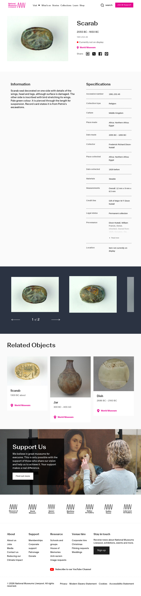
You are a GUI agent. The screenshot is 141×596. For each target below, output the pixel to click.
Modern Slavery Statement (83, 584)
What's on (46, 5)
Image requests (58, 560)
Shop (82, 5)
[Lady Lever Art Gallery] (127, 509)
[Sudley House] (108, 509)
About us (11, 541)
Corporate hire (79, 541)
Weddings (77, 552)
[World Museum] (32, 509)
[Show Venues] (39, 6)
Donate (32, 556)
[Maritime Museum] (70, 509)
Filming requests (80, 548)
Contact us (12, 552)
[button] (35, 296)
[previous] (15, 319)
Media (10, 548)
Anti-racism (56, 556)
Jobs (9, 544)
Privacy (63, 584)
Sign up (101, 550)
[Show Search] (106, 5)
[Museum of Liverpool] (13, 509)
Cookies (103, 584)
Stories (55, 5)
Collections (66, 5)
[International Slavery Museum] (51, 509)
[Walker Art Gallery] (89, 509)
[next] (55, 319)
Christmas (77, 544)
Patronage (34, 552)
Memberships (36, 541)
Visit (35, 5)
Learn (75, 5)
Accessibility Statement (121, 584)
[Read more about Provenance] (120, 230)
